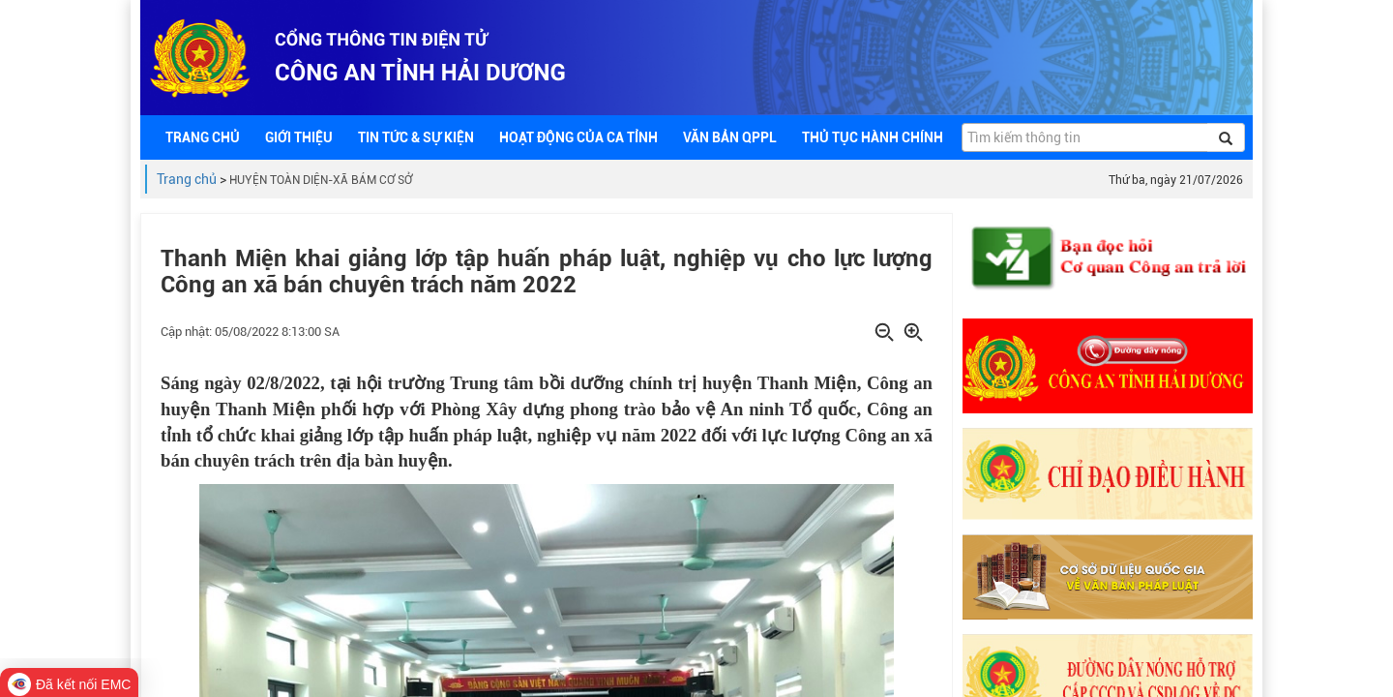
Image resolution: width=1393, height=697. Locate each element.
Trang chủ (187, 179)
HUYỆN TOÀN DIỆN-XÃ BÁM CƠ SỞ (320, 180)
